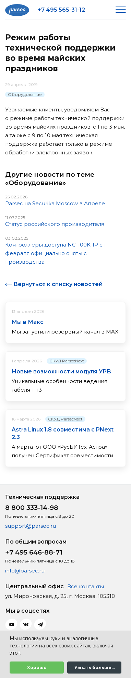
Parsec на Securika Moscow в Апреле (55, 203)
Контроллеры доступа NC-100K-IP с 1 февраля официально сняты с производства (55, 253)
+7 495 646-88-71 (33, 552)
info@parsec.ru (25, 570)
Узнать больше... (94, 667)
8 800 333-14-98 (31, 508)
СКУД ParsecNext (66, 360)
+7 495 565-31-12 (61, 10)
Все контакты (85, 586)
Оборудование (25, 94)
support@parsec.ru (30, 526)
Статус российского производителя (54, 224)
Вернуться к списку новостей (58, 284)
